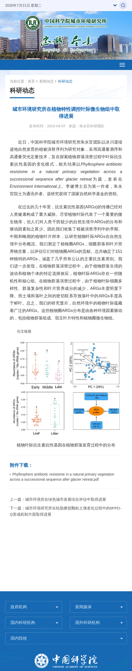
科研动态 (65, 81)
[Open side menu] (122, 64)
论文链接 (20, 331)
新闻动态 (46, 81)
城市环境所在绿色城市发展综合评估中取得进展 (65, 499)
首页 (31, 81)
